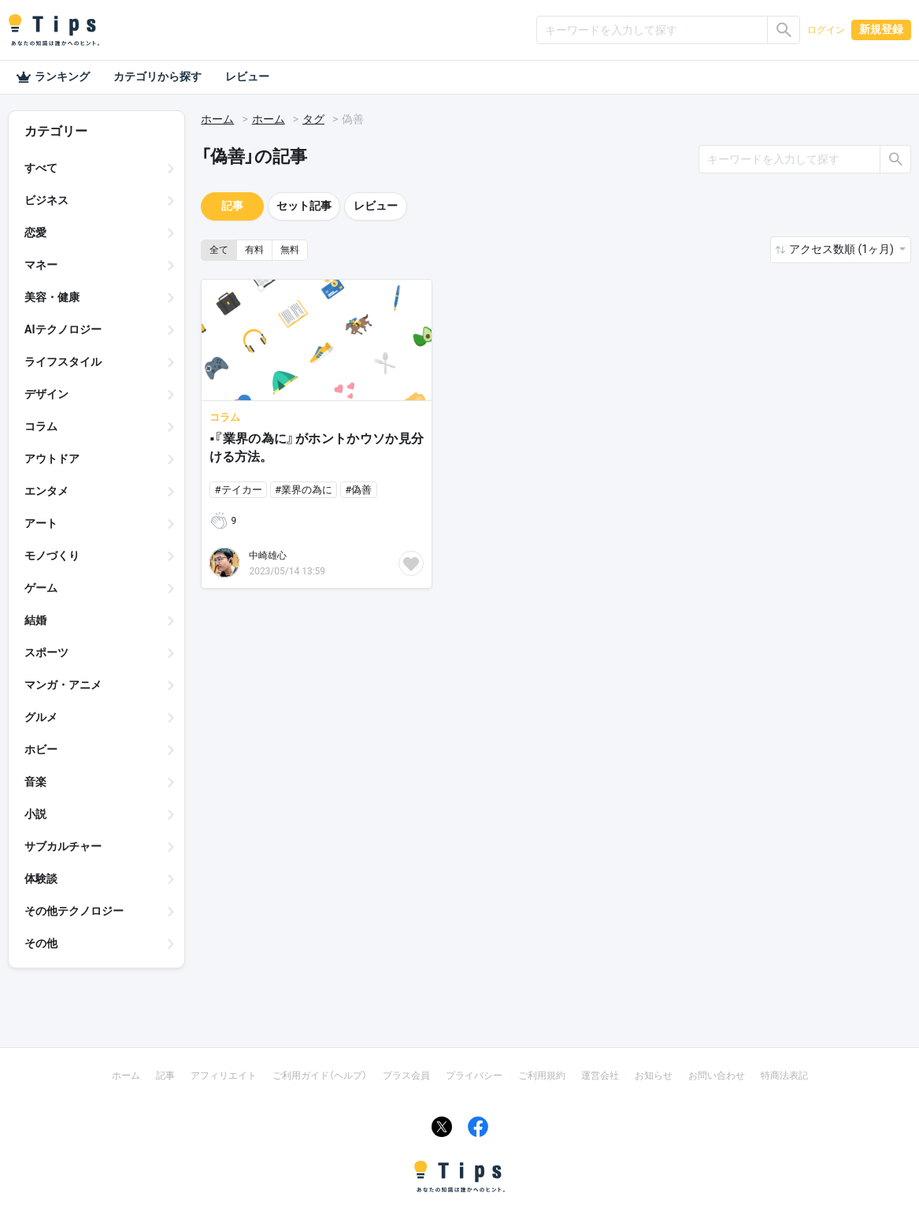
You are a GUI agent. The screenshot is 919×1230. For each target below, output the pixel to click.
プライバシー (474, 1075)
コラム (40, 426)
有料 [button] (254, 249)
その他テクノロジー (74, 911)
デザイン (46, 394)
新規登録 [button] (881, 29)
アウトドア (52, 458)
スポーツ (46, 652)
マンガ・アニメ (63, 684)
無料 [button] (289, 249)
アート (40, 523)
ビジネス (46, 200)
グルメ (40, 717)
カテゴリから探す (157, 76)
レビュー (247, 76)
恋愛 (35, 232)
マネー (40, 264)
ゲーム (40, 588)
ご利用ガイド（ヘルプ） (319, 1075)
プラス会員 (406, 1075)
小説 (35, 814)
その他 (40, 943)
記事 (232, 205)
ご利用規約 (541, 1075)
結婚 (35, 620)
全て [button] (218, 249)
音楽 (35, 781)
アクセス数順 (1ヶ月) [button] (842, 249)
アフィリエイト (224, 1075)
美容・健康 (52, 297)
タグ (313, 119)
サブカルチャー (63, 846)
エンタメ (46, 491)
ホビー (40, 749)
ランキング (53, 77)
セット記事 (304, 205)
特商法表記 (784, 1075)
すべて (40, 168)
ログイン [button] (826, 29)
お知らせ (654, 1075)
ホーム (217, 119)
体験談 (40, 878)
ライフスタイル (63, 361)
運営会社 (600, 1075)
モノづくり (52, 555)
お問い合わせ (716, 1075)
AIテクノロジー (63, 329)
